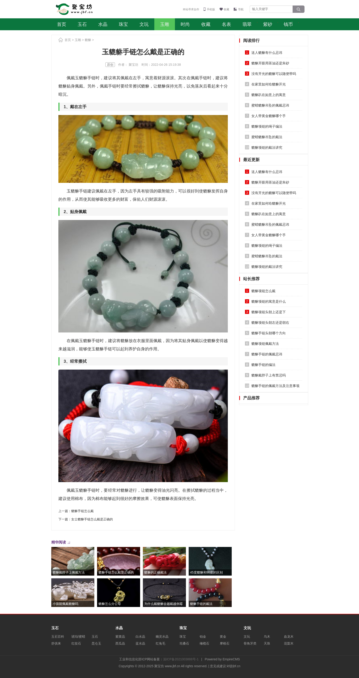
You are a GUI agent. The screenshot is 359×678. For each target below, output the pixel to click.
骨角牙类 (250, 643)
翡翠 (247, 24)
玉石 (82, 24)
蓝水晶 (140, 643)
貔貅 (88, 40)
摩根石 (224, 643)
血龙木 (289, 636)
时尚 (185, 24)
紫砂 (267, 24)
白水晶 (140, 636)
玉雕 (164, 24)
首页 (61, 24)
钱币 (288, 24)
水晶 (102, 24)
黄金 (223, 636)
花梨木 (289, 643)
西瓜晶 (120, 643)
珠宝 (123, 24)
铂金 (203, 636)
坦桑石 (184, 643)
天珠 (267, 643)
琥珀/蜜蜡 (78, 636)
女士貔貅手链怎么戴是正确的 (92, 519)
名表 (226, 24)
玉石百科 (57, 636)
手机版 (211, 9)
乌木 (267, 636)
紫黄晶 (120, 636)
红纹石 (76, 643)
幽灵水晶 (162, 636)
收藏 (226, 9)
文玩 (144, 24)
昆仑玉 (96, 643)
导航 (241, 9)
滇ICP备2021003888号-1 (181, 659)
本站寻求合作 (191, 9)
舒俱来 (56, 643)
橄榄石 (204, 643)
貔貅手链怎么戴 (82, 511)
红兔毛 (160, 643)
